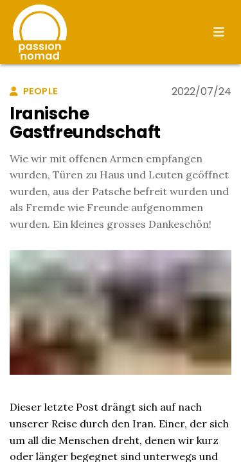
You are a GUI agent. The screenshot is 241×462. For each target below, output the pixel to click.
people (34, 91)
